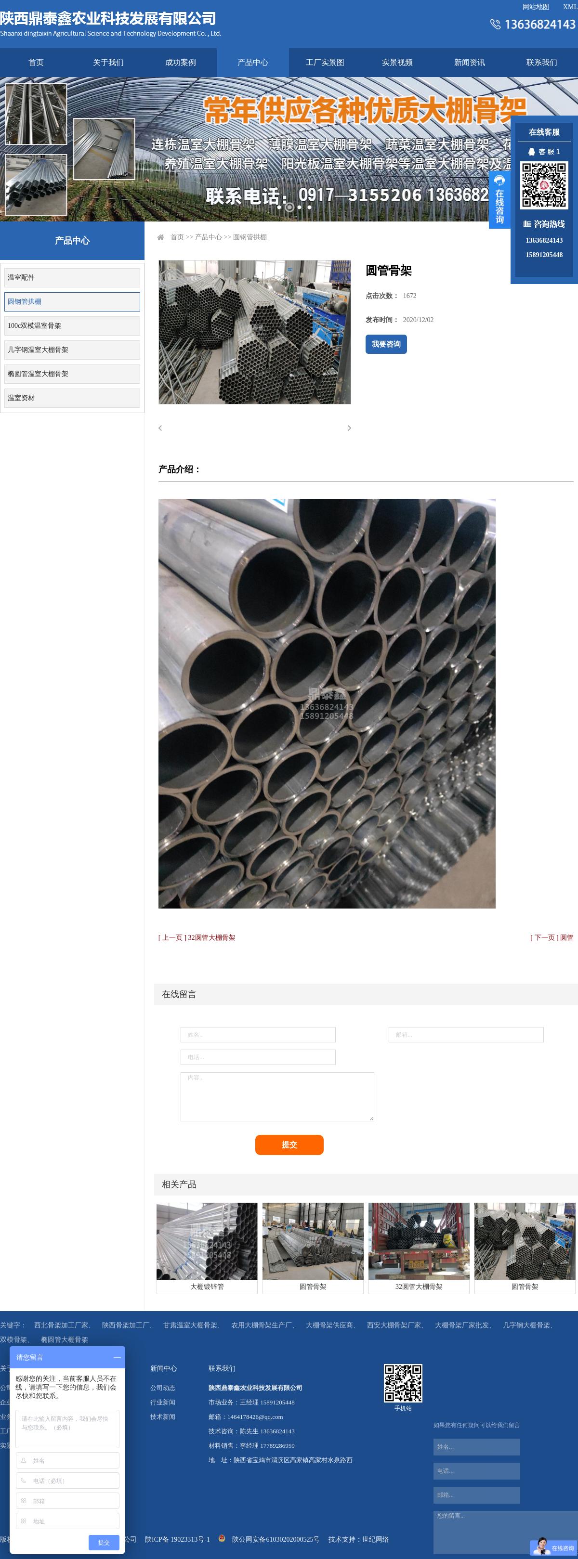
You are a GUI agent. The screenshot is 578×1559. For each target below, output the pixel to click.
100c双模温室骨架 (34, 325)
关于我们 (108, 62)
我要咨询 (386, 344)
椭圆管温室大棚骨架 (38, 373)
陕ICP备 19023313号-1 (177, 1539)
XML (570, 7)
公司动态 (162, 1387)
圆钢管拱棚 (24, 301)
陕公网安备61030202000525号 (276, 1539)
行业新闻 (162, 1402)
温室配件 (21, 277)
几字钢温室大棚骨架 (38, 349)
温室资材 (21, 398)
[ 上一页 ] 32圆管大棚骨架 (197, 937)
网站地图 (536, 7)
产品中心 (252, 62)
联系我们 (541, 62)
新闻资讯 (469, 62)
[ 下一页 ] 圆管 (552, 937)
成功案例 (180, 62)
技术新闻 (162, 1416)
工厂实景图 (325, 62)
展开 (500, 200)
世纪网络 (375, 1539)
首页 (36, 62)
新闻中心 (163, 1368)
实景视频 (397, 62)
